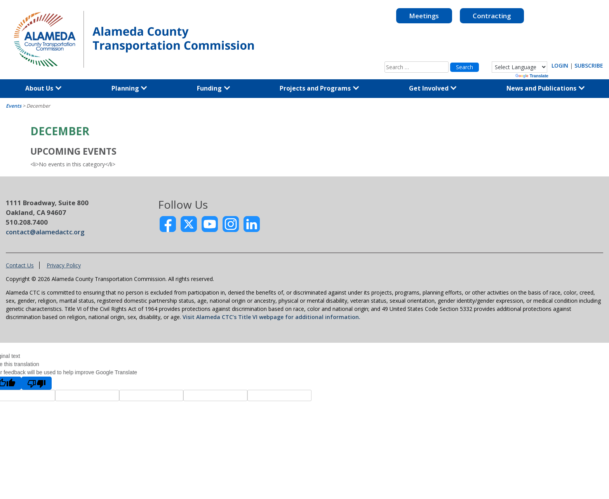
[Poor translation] (36, 383)
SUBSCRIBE (588, 65)
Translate (531, 75)
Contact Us (20, 265)
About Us (43, 88)
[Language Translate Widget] (519, 67)
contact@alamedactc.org (45, 231)
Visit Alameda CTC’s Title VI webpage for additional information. (271, 317)
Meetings (424, 15)
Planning (129, 88)
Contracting (492, 15)
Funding (213, 88)
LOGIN (560, 65)
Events (13, 106)
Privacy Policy (64, 265)
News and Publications (545, 88)
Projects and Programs (319, 88)
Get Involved (433, 88)
